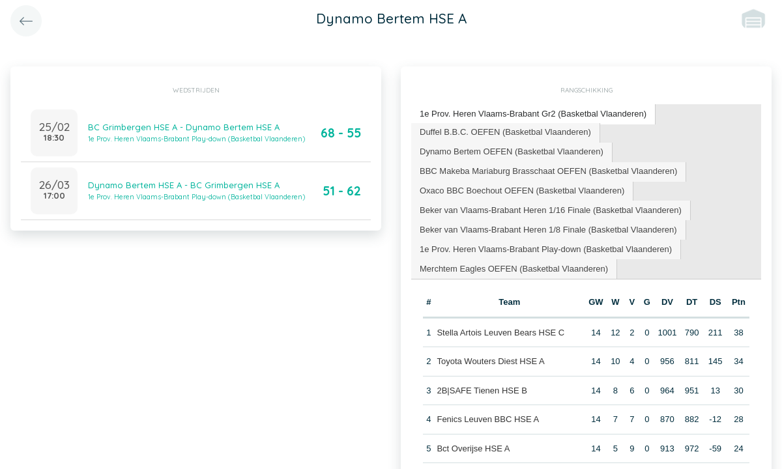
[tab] (533, 114)
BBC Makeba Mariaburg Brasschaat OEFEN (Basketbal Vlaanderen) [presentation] (548, 171)
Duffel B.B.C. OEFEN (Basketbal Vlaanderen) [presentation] (505, 132)
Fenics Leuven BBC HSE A (488, 419)
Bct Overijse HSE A (473, 448)
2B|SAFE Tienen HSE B (482, 390)
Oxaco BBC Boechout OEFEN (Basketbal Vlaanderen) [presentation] (522, 190)
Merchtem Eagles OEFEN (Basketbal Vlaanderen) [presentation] (514, 269)
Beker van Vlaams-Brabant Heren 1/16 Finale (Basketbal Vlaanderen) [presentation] (551, 210)
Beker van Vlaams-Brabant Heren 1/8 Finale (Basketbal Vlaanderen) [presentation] (548, 229)
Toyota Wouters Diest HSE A (490, 361)
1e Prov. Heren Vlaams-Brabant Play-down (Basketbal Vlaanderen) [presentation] (546, 249)
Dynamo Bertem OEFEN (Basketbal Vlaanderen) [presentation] (511, 151)
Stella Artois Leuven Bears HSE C (500, 332)
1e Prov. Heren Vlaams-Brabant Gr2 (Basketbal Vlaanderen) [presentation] (533, 114)
